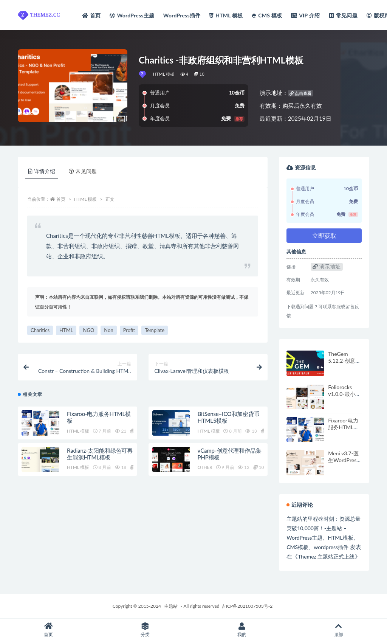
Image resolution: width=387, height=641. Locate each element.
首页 (60, 199)
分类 (145, 629)
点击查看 (300, 93)
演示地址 (327, 266)
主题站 (171, 606)
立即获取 (324, 235)
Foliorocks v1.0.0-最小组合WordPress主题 (344, 397)
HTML (66, 330)
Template (154, 330)
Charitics (40, 330)
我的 (242, 629)
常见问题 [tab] (83, 171)
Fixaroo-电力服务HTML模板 (343, 427)
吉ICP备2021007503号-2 (247, 606)
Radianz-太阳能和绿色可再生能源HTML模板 (100, 454)
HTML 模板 (164, 73)
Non (108, 330)
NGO (88, 330)
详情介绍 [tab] (41, 171)
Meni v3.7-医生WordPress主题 (343, 460)
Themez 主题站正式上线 (326, 556)
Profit (129, 330)
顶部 (338, 629)
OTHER (205, 467)
